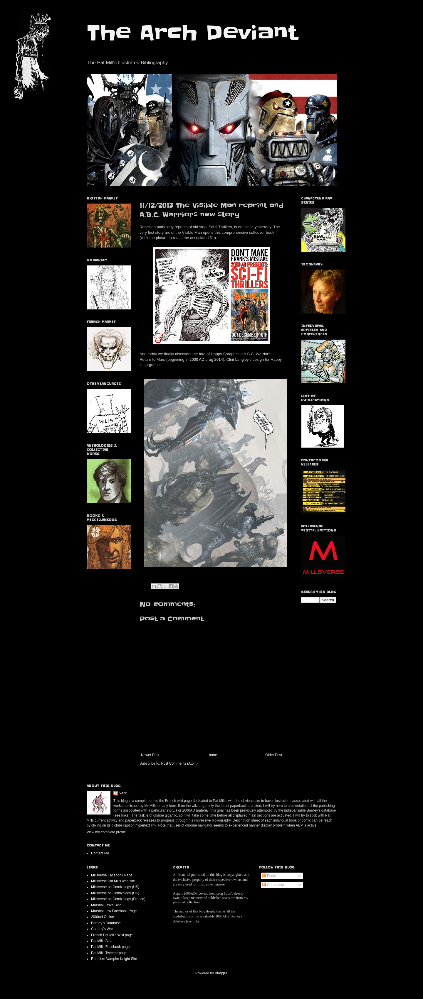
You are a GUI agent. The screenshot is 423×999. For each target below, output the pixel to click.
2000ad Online (102, 917)
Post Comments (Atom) (179, 763)
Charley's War (102, 929)
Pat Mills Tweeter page (109, 953)
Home (212, 755)
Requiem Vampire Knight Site (114, 959)
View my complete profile (106, 832)
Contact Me (100, 853)
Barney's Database (106, 923)
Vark (123, 793)
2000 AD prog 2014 (206, 359)
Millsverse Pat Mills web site (113, 881)
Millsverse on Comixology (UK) (115, 893)
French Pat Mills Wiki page (112, 935)
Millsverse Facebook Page (111, 875)
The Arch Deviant (192, 32)
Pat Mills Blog (102, 941)
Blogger (221, 973)
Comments (273, 885)
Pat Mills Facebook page (110, 947)
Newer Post (150, 755)
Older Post (273, 755)
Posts (269, 876)
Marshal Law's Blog (106, 905)
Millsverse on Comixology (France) (118, 899)
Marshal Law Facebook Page (114, 911)
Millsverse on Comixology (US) (115, 887)
